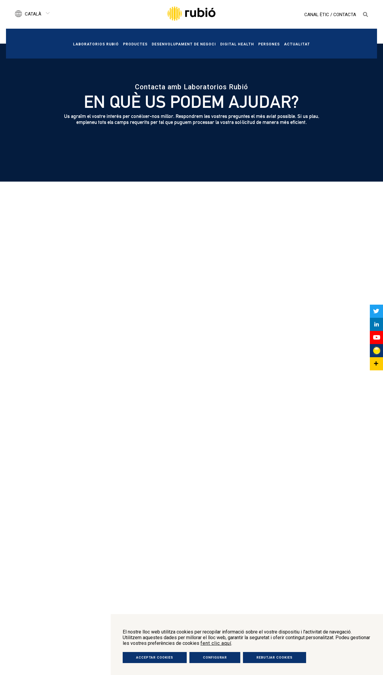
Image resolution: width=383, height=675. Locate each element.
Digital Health (237, 44)
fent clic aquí (215, 643)
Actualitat (297, 44)
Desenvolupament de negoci (184, 44)
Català (33, 14)
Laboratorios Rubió (96, 44)
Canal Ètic (316, 14)
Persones (269, 44)
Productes (135, 44)
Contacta (344, 14)
